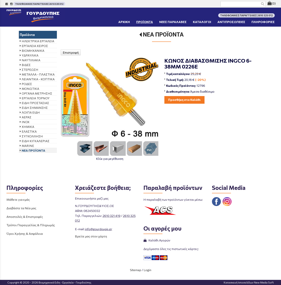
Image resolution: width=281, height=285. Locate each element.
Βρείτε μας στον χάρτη (91, 236)
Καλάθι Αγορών (156, 240)
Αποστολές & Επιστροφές (24, 216)
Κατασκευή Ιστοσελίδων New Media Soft (249, 282)
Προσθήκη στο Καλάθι (184, 99)
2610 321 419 (111, 215)
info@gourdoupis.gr (98, 229)
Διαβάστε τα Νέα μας (21, 208)
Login (147, 270)
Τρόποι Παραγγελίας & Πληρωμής (30, 225)
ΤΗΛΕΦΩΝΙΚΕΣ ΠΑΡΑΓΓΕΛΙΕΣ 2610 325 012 (39, 3)
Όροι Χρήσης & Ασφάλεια (24, 233)
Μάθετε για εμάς (18, 199)
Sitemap (135, 270)
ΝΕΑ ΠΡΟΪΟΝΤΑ (163, 34)
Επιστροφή (71, 52)
